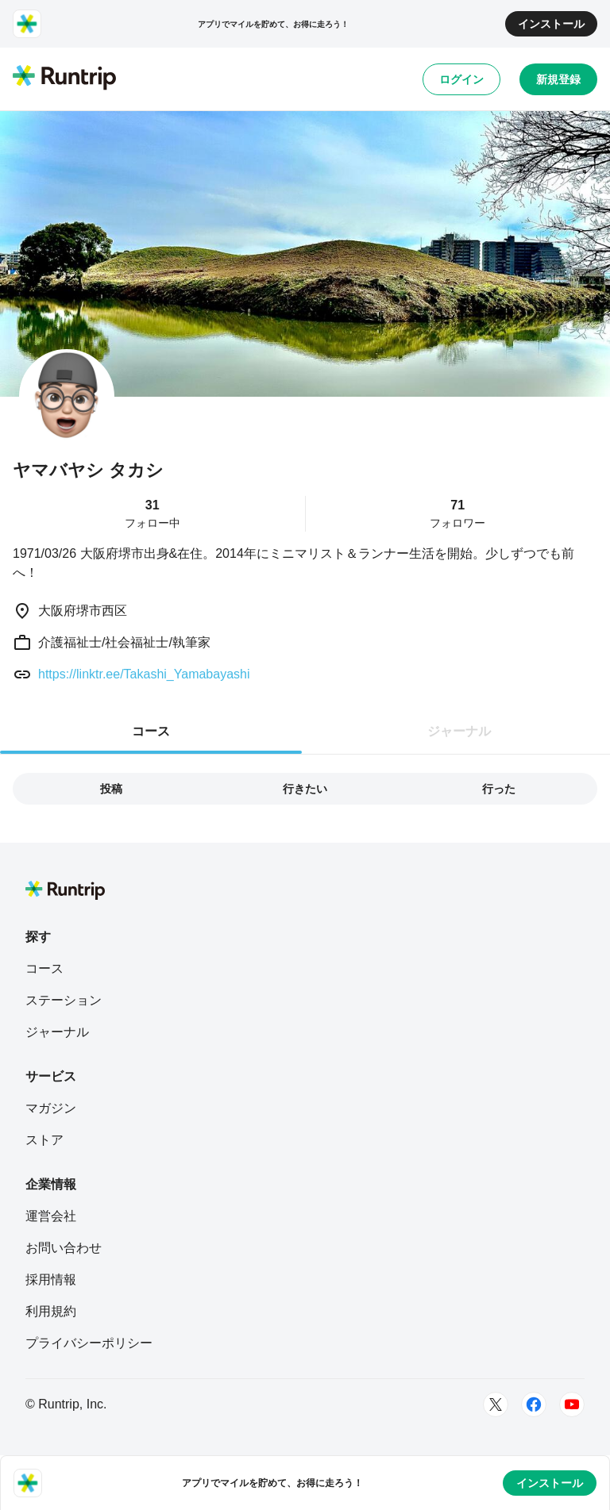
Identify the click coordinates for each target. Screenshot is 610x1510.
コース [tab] (151, 731)
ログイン (461, 79)
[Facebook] (533, 1404)
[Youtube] (572, 1404)
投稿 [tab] (111, 788)
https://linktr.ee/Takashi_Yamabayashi (144, 674)
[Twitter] (495, 1404)
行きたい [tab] (305, 788)
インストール (551, 23)
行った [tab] (498, 788)
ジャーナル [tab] (459, 731)
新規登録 (558, 79)
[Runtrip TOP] (64, 78)
